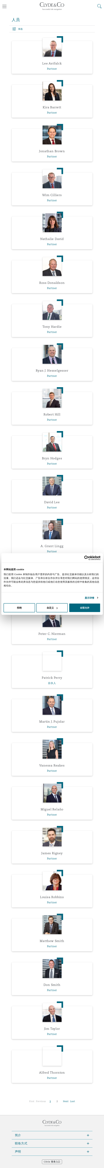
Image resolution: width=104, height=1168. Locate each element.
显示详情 (89, 597)
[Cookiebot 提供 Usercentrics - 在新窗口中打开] (86, 557)
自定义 (52, 607)
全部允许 (84, 607)
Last (72, 1101)
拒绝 (19, 607)
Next (66, 1101)
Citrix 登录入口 (52, 1161)
